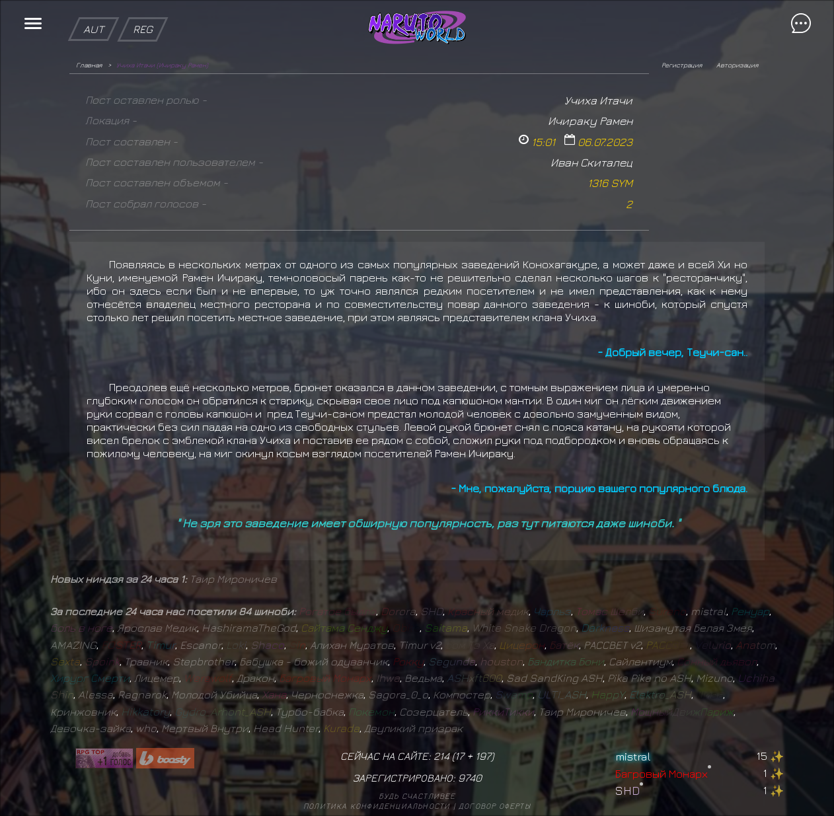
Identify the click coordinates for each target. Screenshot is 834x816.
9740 (470, 777)
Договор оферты (495, 806)
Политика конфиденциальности (376, 806)
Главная (89, 65)
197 (483, 755)
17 (459, 755)
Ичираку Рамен (590, 121)
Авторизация (737, 65)
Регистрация (682, 65)
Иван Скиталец (591, 162)
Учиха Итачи (598, 100)
